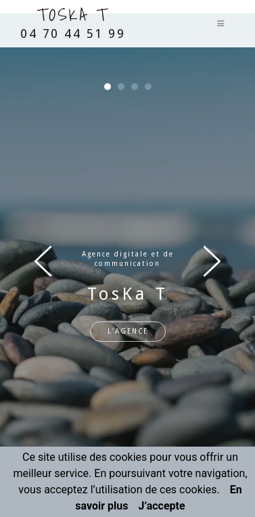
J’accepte (162, 505)
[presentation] (43, 261)
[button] (107, 86)
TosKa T (72, 21)
